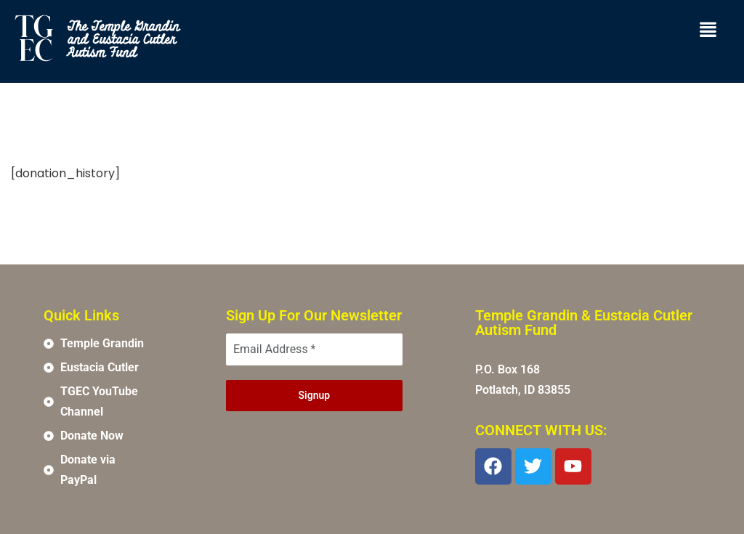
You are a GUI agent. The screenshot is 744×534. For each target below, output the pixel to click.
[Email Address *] (314, 349)
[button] (708, 30)
